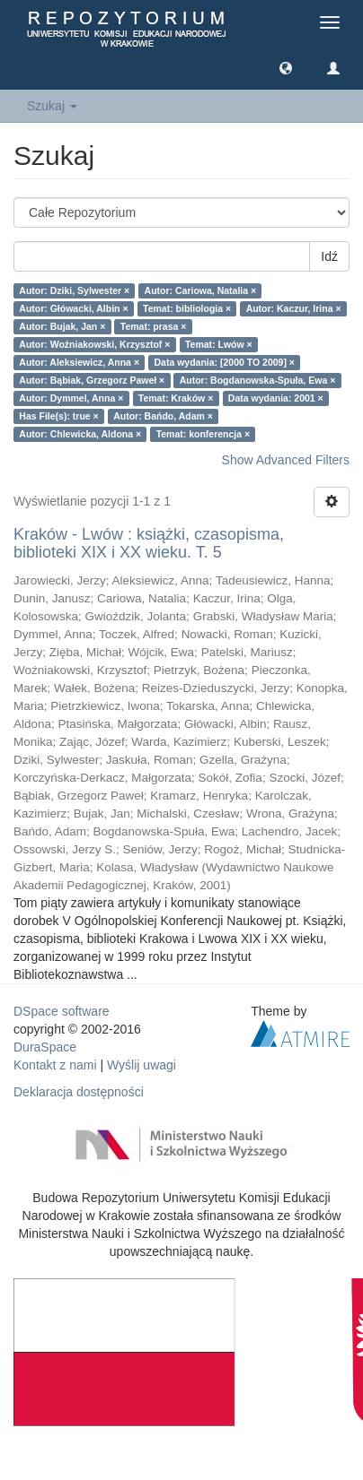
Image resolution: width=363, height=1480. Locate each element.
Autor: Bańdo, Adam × (163, 416)
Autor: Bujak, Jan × (62, 326)
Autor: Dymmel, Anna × (71, 398)
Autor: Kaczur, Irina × (293, 308)
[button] (286, 67)
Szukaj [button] (52, 106)
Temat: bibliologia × (187, 308)
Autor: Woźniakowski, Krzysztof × (94, 344)
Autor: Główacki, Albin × (73, 308)
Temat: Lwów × (218, 344)
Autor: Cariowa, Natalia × (201, 290)
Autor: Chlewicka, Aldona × (80, 433)
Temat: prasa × (153, 326)
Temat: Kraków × (176, 398)
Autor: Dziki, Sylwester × (74, 290)
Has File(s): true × (58, 416)
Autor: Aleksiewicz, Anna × (79, 362)
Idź (329, 256)
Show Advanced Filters (286, 460)
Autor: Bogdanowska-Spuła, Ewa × (258, 380)
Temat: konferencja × (203, 433)
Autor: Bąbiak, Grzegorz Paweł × (91, 380)
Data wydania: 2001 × (275, 398)
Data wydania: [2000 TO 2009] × (225, 362)
